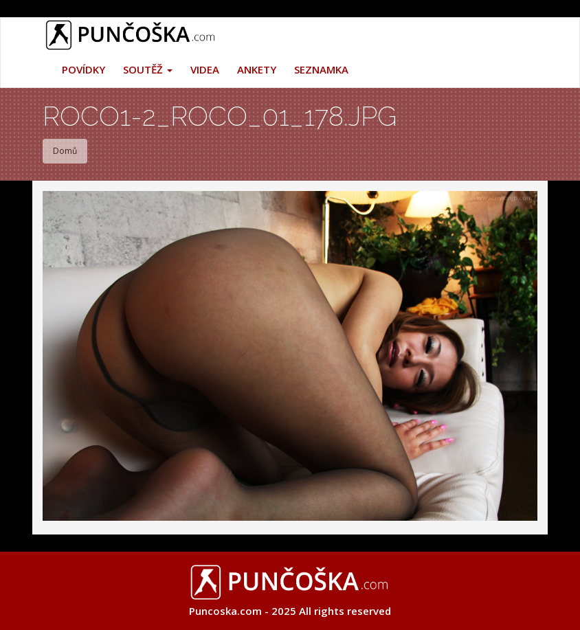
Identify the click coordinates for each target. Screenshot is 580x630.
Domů (65, 151)
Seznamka (321, 69)
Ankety (256, 69)
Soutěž (147, 69)
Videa (204, 69)
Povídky (83, 69)
